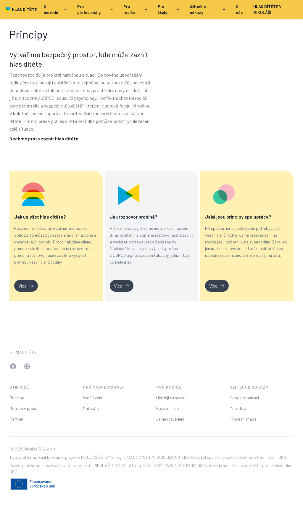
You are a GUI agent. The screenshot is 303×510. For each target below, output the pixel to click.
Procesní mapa (243, 418)
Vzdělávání (92, 397)
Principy (16, 397)
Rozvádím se (167, 408)
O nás (239, 9)
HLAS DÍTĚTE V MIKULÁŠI (267, 9)
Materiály (91, 408)
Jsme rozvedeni (170, 418)
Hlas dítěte (23, 352)
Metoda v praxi (22, 408)
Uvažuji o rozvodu (172, 397)
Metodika (238, 408)
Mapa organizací (244, 397)
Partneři (16, 418)
